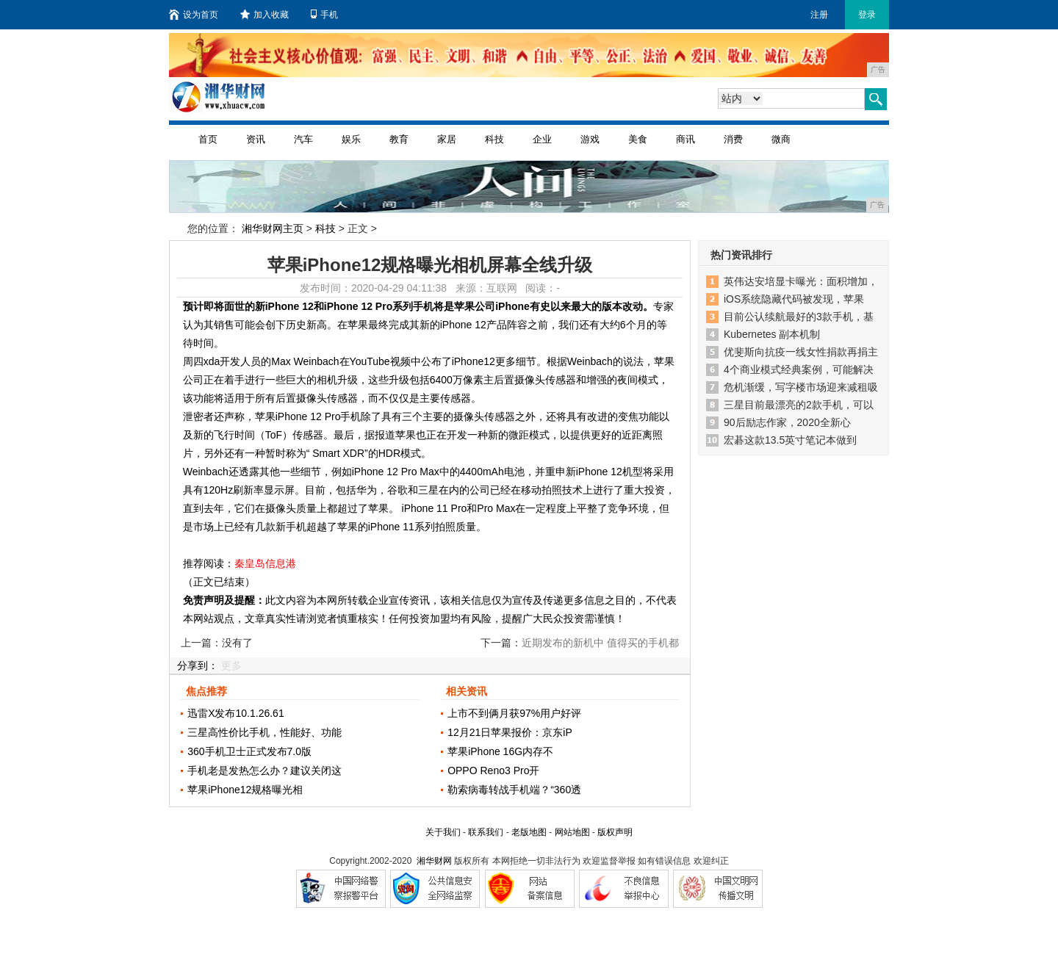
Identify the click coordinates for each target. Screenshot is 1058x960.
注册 (819, 15)
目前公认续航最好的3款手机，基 (799, 316)
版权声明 (615, 832)
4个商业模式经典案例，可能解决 (799, 369)
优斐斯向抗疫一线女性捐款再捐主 (801, 352)
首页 (207, 139)
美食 (637, 139)
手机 (324, 15)
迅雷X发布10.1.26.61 (235, 713)
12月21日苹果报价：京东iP (509, 732)
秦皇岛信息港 (265, 563)
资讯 (255, 139)
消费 (733, 139)
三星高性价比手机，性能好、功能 (264, 732)
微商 (781, 139)
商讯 (685, 139)
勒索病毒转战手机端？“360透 (514, 789)
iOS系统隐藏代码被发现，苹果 (794, 299)
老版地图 (529, 832)
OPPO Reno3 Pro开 (493, 770)
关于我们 (443, 832)
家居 (446, 139)
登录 (867, 15)
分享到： (197, 665)
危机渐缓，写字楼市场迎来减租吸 (801, 387)
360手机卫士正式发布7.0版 (249, 751)
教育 (399, 139)
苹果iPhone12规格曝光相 (245, 789)
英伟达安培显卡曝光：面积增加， (801, 281)
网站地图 (572, 832)
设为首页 (193, 15)
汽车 (303, 139)
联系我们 (485, 832)
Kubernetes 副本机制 (772, 334)
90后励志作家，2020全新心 (787, 422)
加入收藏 (264, 15)
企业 (542, 139)
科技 (494, 139)
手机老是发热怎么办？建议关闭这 (264, 770)
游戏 (590, 139)
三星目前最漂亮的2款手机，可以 (799, 405)
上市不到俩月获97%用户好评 (514, 713)
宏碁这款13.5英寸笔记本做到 (790, 440)
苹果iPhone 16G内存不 (500, 751)
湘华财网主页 (272, 228)
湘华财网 (434, 861)
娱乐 (351, 139)
